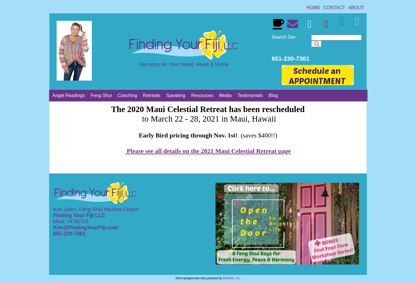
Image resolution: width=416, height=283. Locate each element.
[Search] (336, 37)
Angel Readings (68, 95)
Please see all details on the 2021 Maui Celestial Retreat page (209, 150)
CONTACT (334, 7)
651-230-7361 (70, 234)
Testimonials (250, 95)
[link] (313, 8)
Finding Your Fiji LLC (80, 215)
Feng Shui (101, 95)
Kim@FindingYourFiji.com (85, 227)
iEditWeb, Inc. (232, 278)
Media (225, 95)
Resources (202, 95)
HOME (313, 7)
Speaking (175, 95)
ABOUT (356, 7)
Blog (273, 95)
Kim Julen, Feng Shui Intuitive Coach (95, 209)
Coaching (127, 95)
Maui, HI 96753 (70, 221)
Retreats (151, 95)
